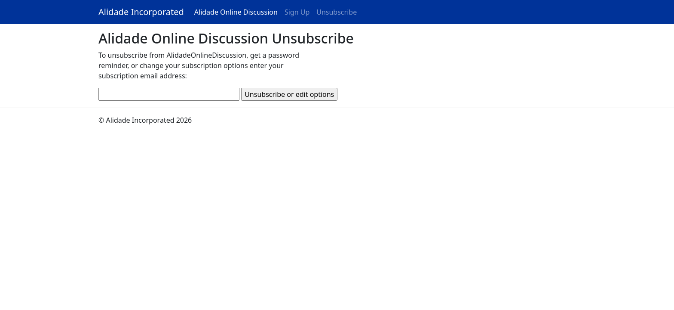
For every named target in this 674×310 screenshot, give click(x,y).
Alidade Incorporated (141, 12)
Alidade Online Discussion (236, 12)
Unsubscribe (338, 12)
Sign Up (297, 12)
